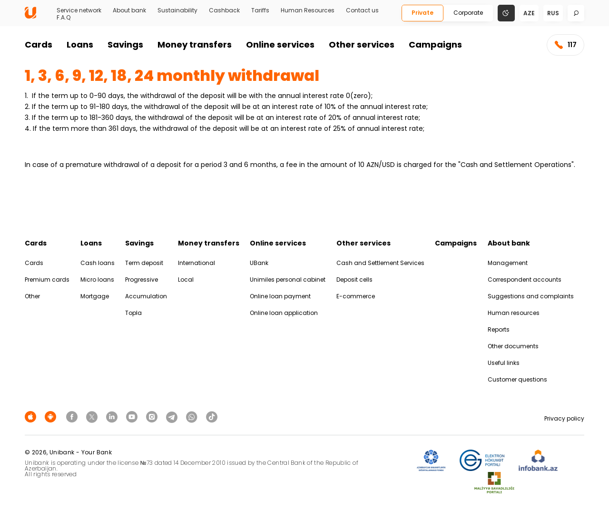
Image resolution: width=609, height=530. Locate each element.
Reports (499, 329)
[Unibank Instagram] (153, 416)
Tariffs (260, 10)
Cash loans (97, 263)
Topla (133, 313)
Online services (280, 44)
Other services (361, 44)
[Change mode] (506, 13)
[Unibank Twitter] (93, 416)
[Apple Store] (32, 416)
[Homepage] (30, 16)
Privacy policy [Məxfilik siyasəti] (564, 418)
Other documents (513, 346)
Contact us (362, 10)
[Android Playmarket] (52, 416)
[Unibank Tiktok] (211, 416)
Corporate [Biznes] (468, 13)
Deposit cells (354, 279)
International (196, 263)
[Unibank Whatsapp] (193, 416)
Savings (125, 44)
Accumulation (146, 296)
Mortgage (94, 296)
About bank (129, 10)
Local (186, 279)
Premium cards (47, 279)
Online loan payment (280, 296)
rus (553, 13)
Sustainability (177, 10)
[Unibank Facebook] (73, 416)
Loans (80, 44)
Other (32, 296)
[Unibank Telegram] (173, 416)
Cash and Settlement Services (380, 263)
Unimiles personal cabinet (287, 279)
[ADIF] (431, 461)
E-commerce (355, 296)
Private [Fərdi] (422, 13)
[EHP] (482, 461)
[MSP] (494, 483)
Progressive (141, 279)
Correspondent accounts (524, 279)
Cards (38, 44)
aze (529, 13)
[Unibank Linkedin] (113, 416)
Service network (79, 10)
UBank (259, 263)
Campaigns (435, 44)
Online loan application (284, 313)
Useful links (504, 363)
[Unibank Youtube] (133, 416)
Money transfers (194, 44)
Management (508, 263)
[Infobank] (538, 461)
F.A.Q (63, 17)
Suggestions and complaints (531, 296)
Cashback (224, 10)
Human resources (514, 313)
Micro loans (97, 279)
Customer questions (517, 379)
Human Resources (307, 10)
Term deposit (144, 263)
